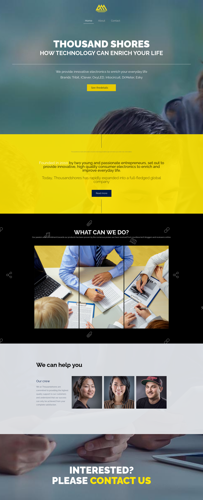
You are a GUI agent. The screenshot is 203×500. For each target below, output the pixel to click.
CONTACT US (120, 480)
